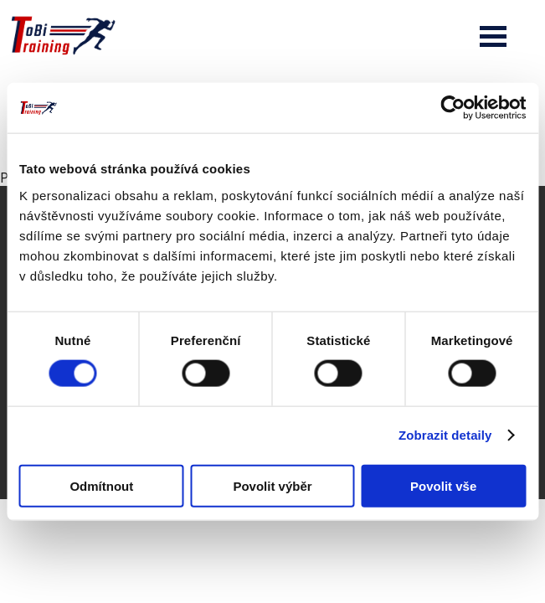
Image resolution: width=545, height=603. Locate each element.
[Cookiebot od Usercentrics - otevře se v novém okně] (452, 108)
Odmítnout (101, 485)
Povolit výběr (272, 485)
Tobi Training (0, 0)
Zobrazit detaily (445, 435)
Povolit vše (443, 485)
